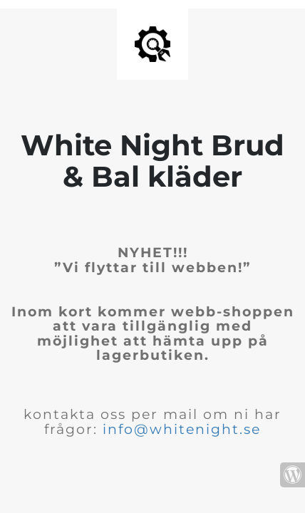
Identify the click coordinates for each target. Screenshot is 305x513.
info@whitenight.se (182, 429)
